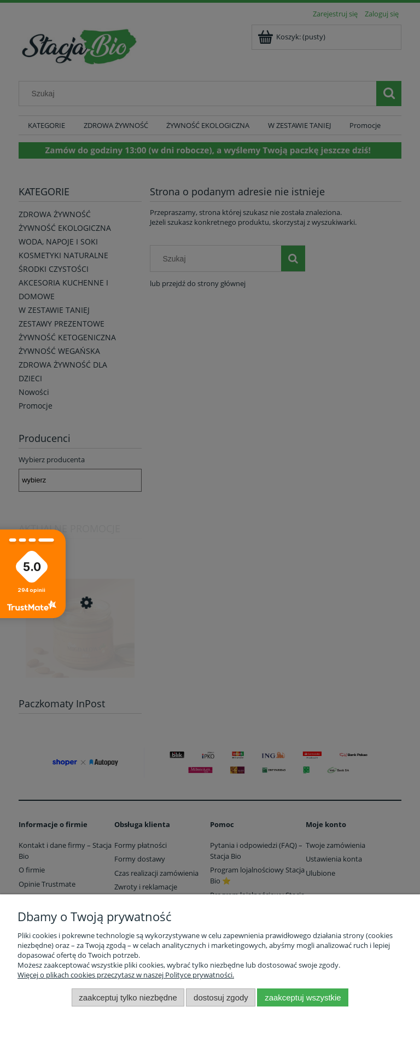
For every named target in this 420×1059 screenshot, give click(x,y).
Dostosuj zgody (221, 997)
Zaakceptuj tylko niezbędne (128, 997)
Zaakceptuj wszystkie (303, 997)
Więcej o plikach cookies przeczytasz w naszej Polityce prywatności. (126, 975)
